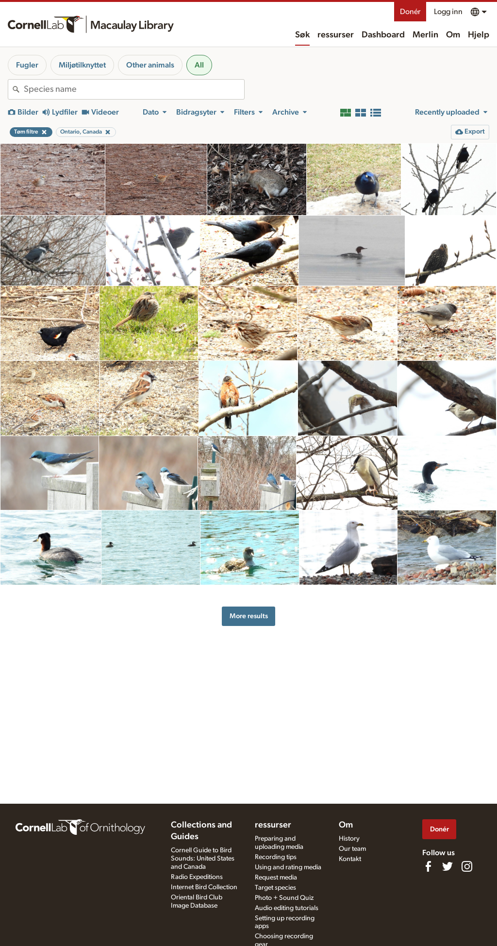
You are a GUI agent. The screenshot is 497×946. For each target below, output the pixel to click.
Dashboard (383, 35)
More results (249, 616)
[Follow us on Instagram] (467, 866)
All (199, 65)
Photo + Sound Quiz (284, 898)
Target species (275, 887)
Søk (302, 35)
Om (453, 35)
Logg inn (448, 12)
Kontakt (350, 859)
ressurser (335, 35)
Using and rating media (288, 867)
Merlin (425, 35)
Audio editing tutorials (286, 908)
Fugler (27, 65)
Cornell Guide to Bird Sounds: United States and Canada (202, 858)
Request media (276, 877)
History (349, 838)
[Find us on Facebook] (428, 866)
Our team (352, 848)
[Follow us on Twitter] (447, 866)
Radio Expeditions (197, 877)
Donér (410, 12)
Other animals (150, 65)
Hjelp (478, 35)
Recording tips (276, 857)
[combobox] (134, 89)
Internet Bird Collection (204, 887)
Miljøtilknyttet (82, 65)
